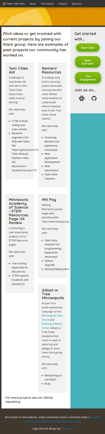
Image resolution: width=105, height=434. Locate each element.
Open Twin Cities (13, 4)
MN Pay (49, 199)
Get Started (47, 3)
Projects (62, 3)
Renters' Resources (51, 70)
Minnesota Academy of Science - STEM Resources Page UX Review (18, 211)
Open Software (88, 62)
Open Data (88, 47)
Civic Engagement (88, 78)
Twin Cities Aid (18, 70)
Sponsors (77, 3)
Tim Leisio (67, 428)
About (33, 3)
